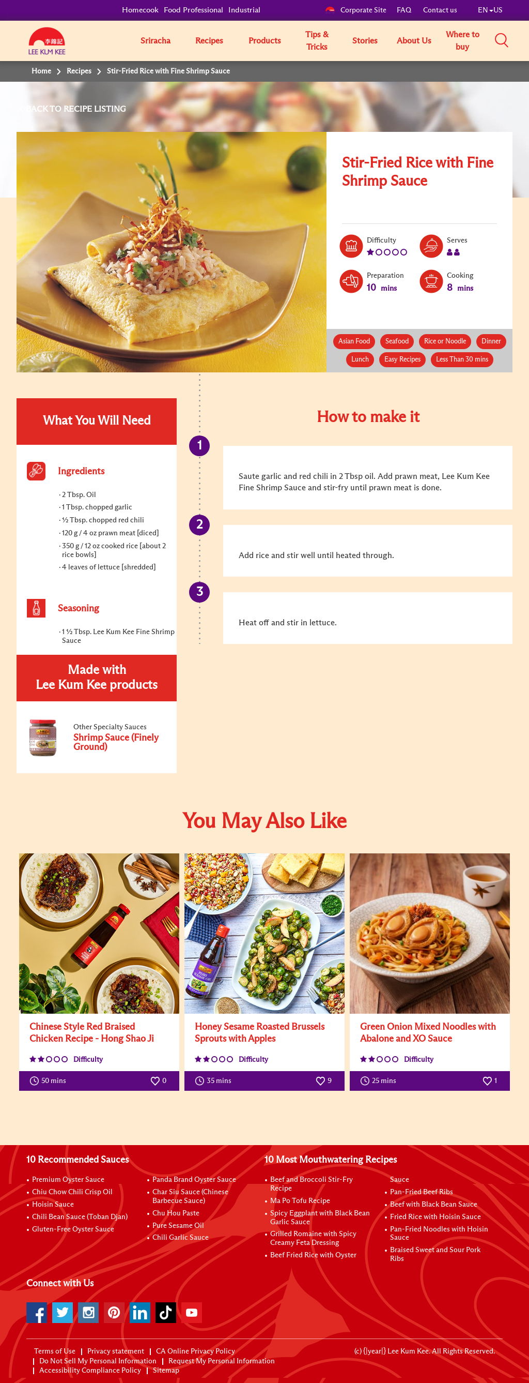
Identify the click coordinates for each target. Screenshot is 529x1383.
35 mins (215, 1081)
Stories (365, 41)
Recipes (209, 41)
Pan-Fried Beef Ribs (421, 1192)
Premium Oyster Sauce (68, 1179)
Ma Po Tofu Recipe (300, 1201)
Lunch (360, 359)
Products (264, 41)
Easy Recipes (402, 359)
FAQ (405, 10)
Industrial (244, 10)
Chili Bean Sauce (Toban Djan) (80, 1217)
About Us (414, 41)
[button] (506, 40)
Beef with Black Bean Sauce (433, 1204)
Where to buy (462, 41)
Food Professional (193, 10)
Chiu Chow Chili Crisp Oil (72, 1192)
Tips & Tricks (317, 41)
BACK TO (45, 109)
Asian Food (354, 341)
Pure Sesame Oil (178, 1225)
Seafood (397, 341)
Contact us (440, 10)
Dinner (491, 341)
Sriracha (155, 41)
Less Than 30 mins (462, 359)
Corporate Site (355, 10)
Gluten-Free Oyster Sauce (73, 1229)
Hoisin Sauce (53, 1204)
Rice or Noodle (445, 341)
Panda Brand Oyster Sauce (194, 1179)
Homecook (140, 10)
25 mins (380, 1081)
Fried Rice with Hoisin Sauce (435, 1217)
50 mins (50, 1081)
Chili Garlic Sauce (180, 1237)
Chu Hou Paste (175, 1213)
